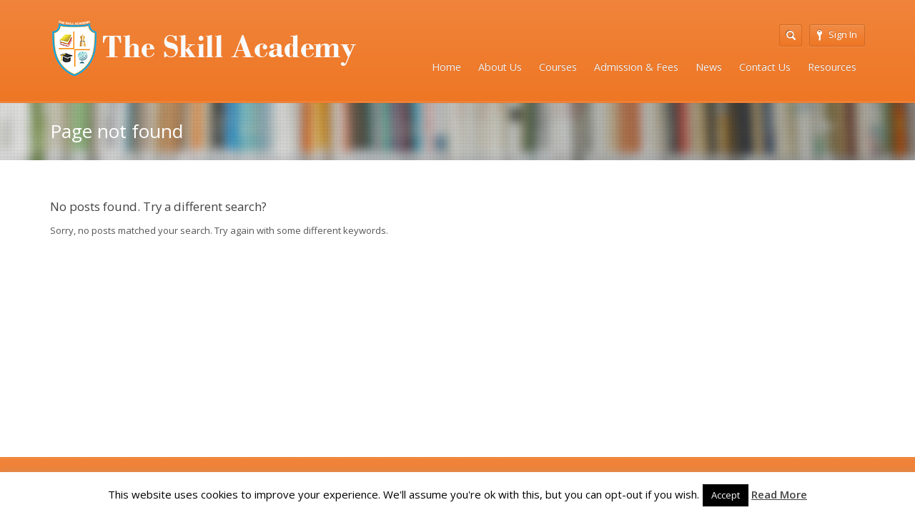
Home (446, 67)
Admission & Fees (636, 67)
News (709, 67)
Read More (779, 494)
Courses (558, 67)
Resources (832, 67)
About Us (500, 67)
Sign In (837, 34)
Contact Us (765, 67)
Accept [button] (725, 495)
